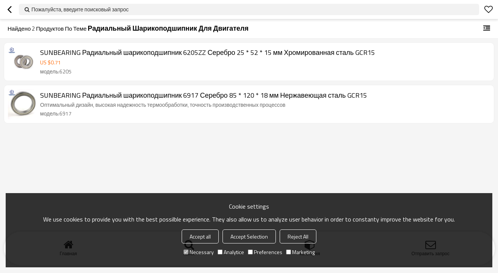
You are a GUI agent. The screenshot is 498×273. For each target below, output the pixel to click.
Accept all (200, 236)
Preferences (265, 252)
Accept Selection (249, 236)
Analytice (231, 252)
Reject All (298, 236)
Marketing (300, 252)
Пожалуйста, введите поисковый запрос (80, 9)
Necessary (199, 252)
